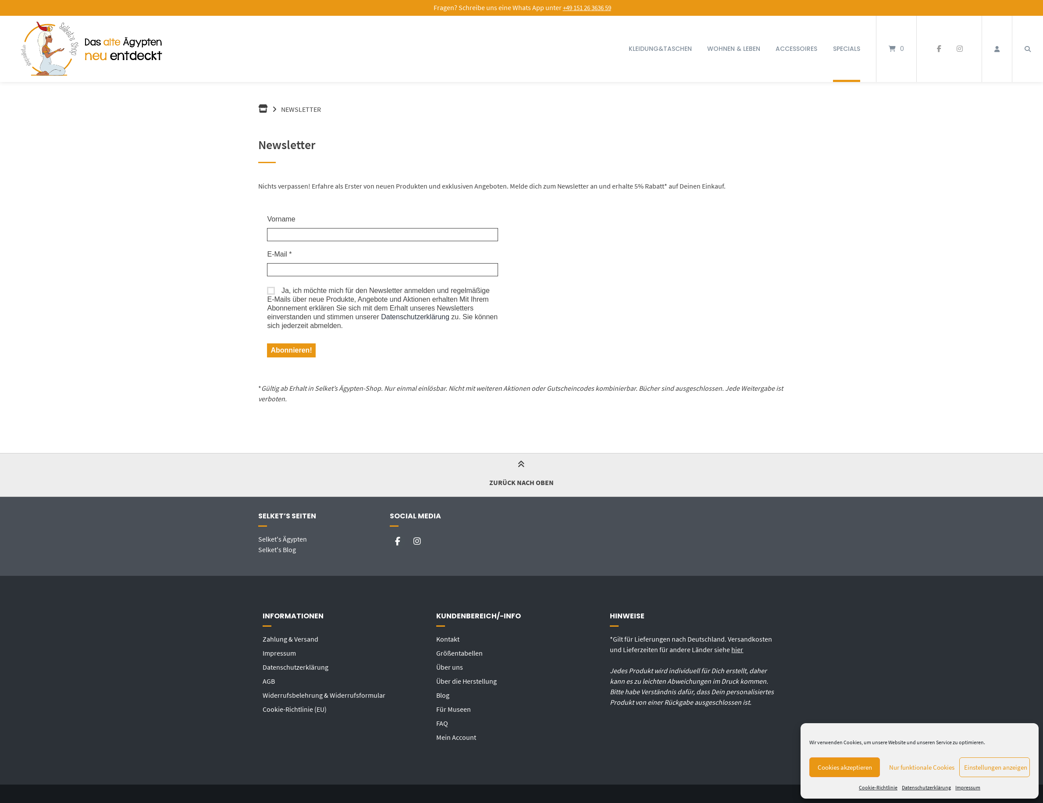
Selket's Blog (277, 549)
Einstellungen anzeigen (995, 767)
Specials (846, 48)
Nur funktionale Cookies (921, 767)
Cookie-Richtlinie (878, 787)
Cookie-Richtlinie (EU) (295, 709)
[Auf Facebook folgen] (939, 49)
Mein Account (456, 737)
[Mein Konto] (997, 49)
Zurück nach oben (521, 475)
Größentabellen (459, 653)
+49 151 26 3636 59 (587, 8)
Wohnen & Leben (733, 48)
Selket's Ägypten (282, 539)
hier (737, 649)
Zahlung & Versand (290, 639)
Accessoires (796, 48)
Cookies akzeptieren (845, 767)
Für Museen (453, 709)
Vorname (281, 219)
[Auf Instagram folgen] (959, 49)
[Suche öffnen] (1027, 49)
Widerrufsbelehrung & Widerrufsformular (324, 695)
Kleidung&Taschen (660, 48)
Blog (442, 695)
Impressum (967, 787)
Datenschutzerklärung (926, 787)
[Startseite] (92, 49)
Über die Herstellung (466, 681)
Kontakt (447, 639)
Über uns (449, 667)
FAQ (442, 723)
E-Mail (279, 254)
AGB (269, 681)
